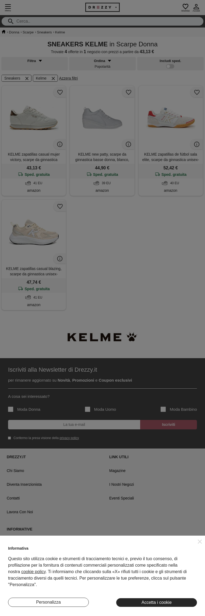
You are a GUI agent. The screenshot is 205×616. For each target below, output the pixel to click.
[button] (200, 541)
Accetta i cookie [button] (157, 602)
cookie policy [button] (33, 571)
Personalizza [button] (48, 602)
